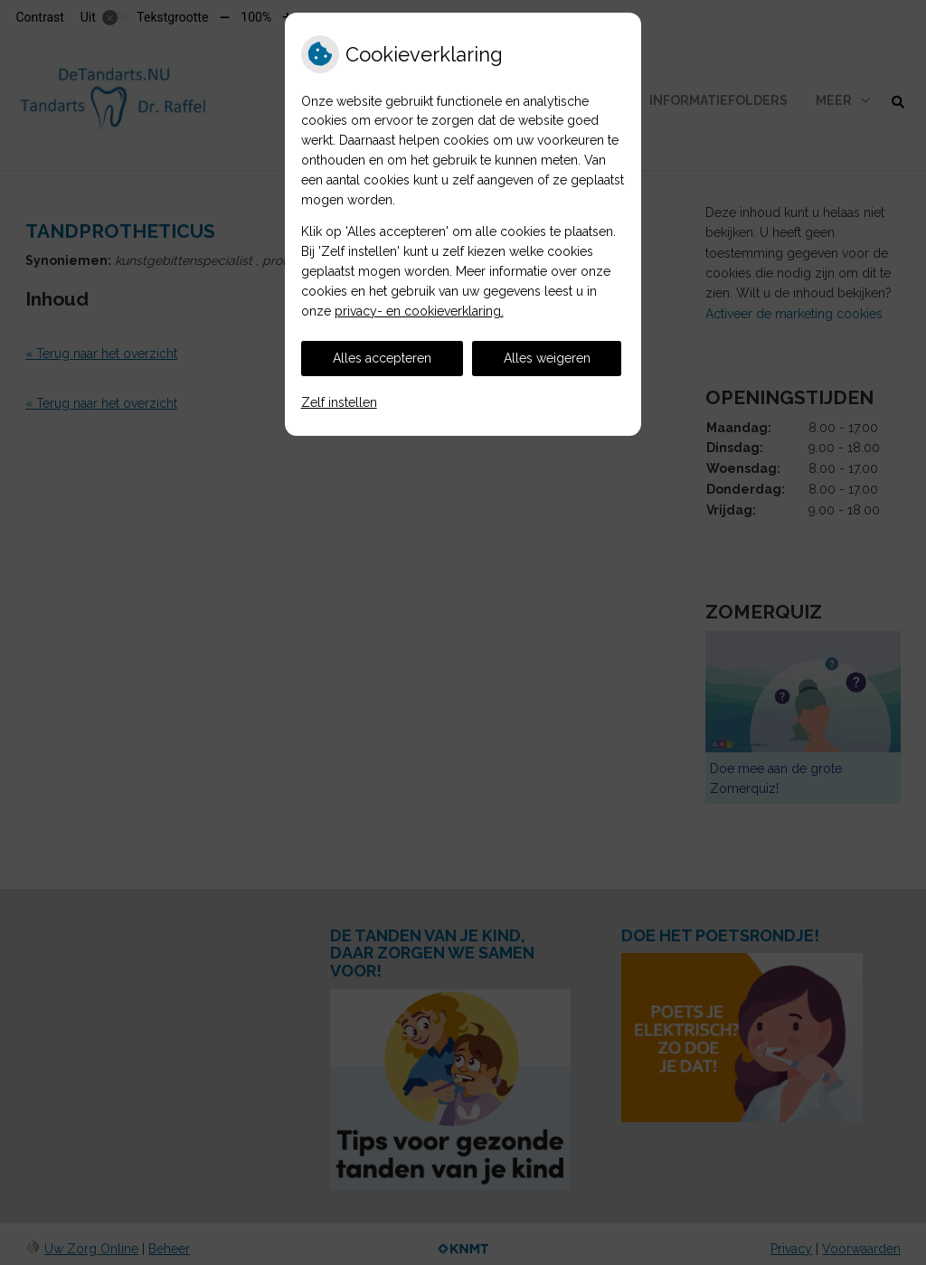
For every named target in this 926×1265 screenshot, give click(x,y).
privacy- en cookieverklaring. (419, 311)
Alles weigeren (547, 358)
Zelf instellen (339, 402)
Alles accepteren (382, 358)
